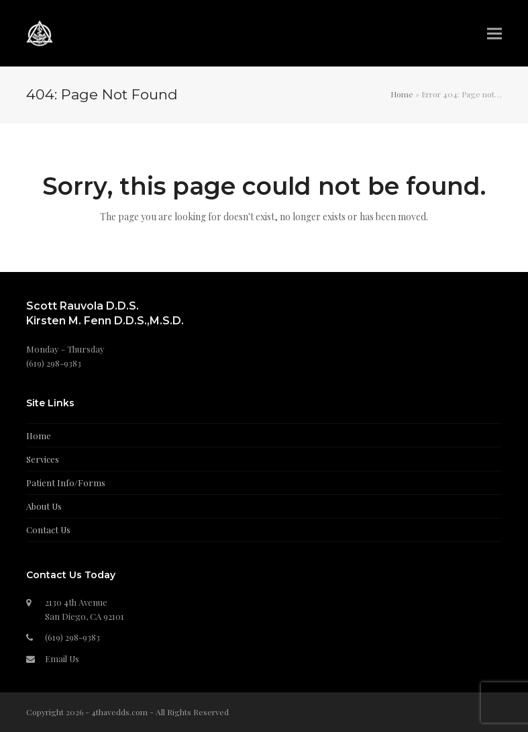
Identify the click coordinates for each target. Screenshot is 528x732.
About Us (44, 506)
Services (42, 459)
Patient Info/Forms (65, 482)
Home (401, 94)
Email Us (62, 658)
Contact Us (48, 529)
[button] (494, 33)
